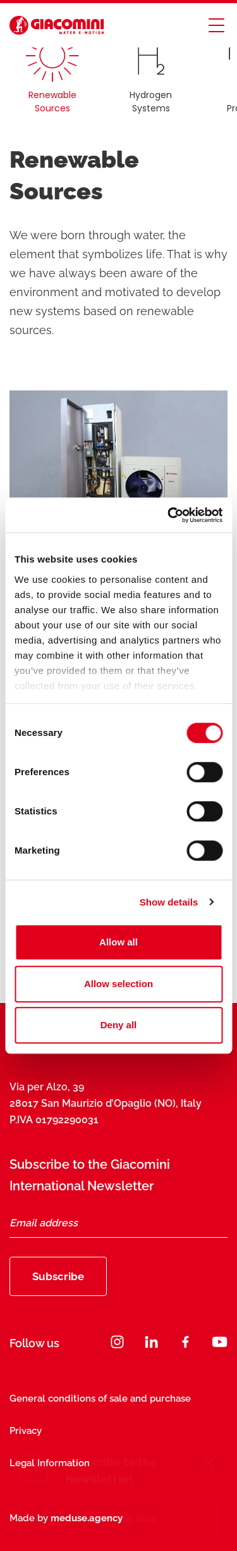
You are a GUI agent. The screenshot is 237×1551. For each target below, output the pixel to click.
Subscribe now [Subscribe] (119, 1518)
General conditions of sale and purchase (100, 1398)
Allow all (118, 942)
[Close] (209, 1464)
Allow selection (118, 983)
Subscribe (58, 1276)
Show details (169, 902)
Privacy (25, 1430)
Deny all (118, 1024)
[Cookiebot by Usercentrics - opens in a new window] (168, 515)
